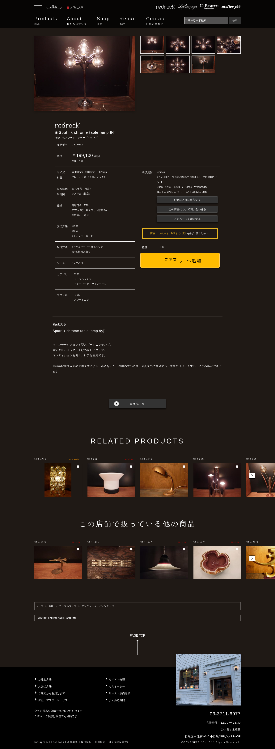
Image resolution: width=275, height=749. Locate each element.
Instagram (41, 742)
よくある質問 (117, 700)
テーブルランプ (82, 278)
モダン (78, 294)
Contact (156, 21)
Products (45, 21)
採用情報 (86, 742)
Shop (103, 21)
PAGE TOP (137, 646)
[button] (252, 476)
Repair (128, 21)
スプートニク (81, 299)
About (77, 21)
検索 (234, 20)
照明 (76, 274)
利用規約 (100, 742)
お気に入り (75, 7)
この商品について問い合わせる (187, 209)
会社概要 (72, 742)
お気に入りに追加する (187, 199)
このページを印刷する (187, 218)
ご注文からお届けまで (51, 693)
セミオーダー (117, 686)
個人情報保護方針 (119, 742)
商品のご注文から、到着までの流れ (168, 233)
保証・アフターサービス (53, 700)
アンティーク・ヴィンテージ (90, 283)
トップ (39, 606)
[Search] (206, 20)
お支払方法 (45, 686)
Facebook (57, 742)
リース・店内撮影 (119, 693)
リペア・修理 (117, 679)
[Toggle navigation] (38, 7)
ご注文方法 (45, 679)
